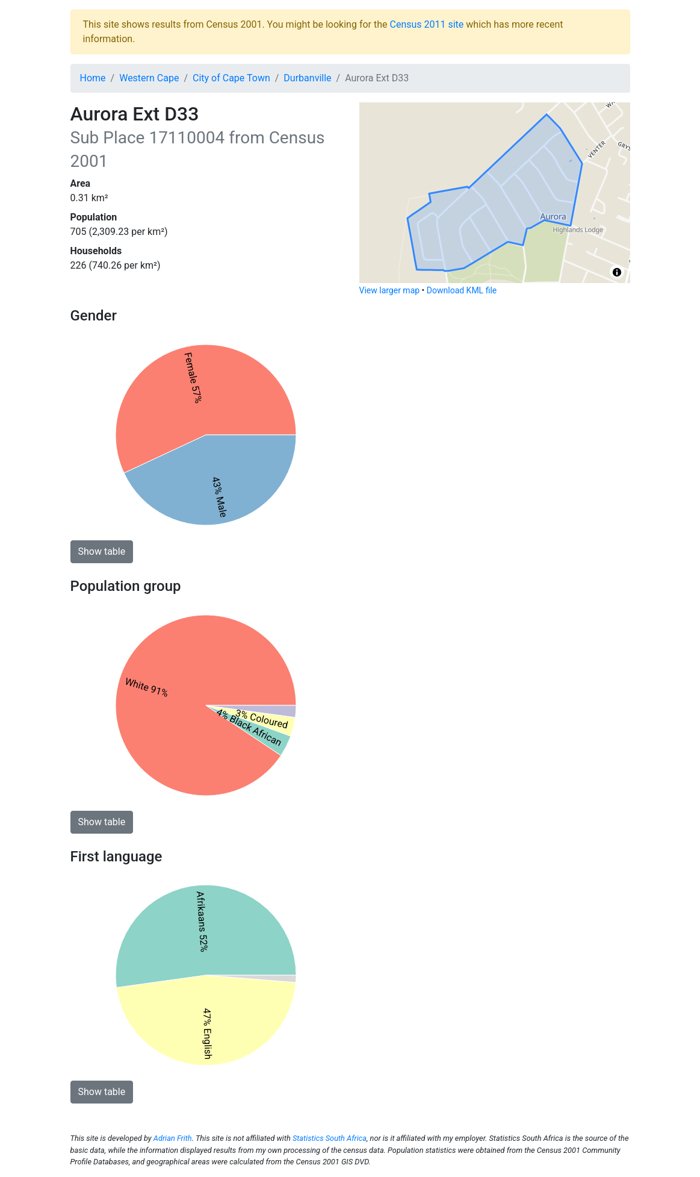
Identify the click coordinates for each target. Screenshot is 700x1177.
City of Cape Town (231, 78)
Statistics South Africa (330, 1138)
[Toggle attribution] (617, 272)
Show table (102, 551)
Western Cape (149, 78)
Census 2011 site (426, 24)
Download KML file (462, 290)
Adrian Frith (172, 1138)
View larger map (389, 290)
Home (93, 78)
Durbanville (307, 78)
